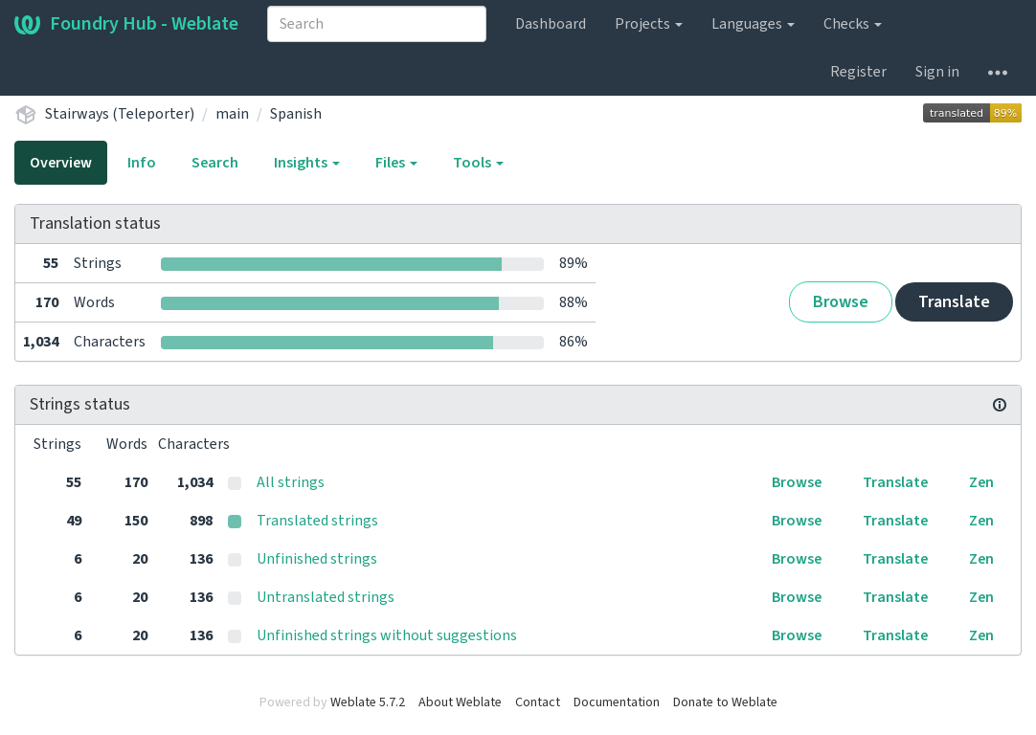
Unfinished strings (317, 558)
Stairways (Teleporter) (119, 113)
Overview (61, 162)
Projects (649, 23)
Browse (840, 302)
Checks (852, 23)
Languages (753, 23)
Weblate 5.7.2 (367, 702)
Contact (537, 702)
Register (858, 71)
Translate (954, 302)
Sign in (937, 71)
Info (141, 162)
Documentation (617, 702)
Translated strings (317, 520)
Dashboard (550, 23)
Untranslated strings (325, 597)
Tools (478, 162)
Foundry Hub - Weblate (126, 24)
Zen (981, 482)
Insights (307, 162)
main (232, 113)
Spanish (296, 113)
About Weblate (460, 702)
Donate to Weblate (725, 702)
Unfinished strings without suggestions (387, 635)
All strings (291, 482)
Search (214, 162)
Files (396, 162)
